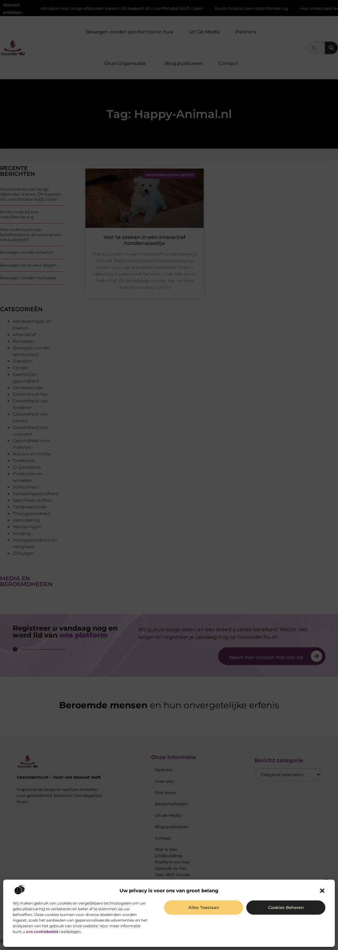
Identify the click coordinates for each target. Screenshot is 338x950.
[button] (322, 891)
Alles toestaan (203, 907)
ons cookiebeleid (42, 931)
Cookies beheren (286, 907)
